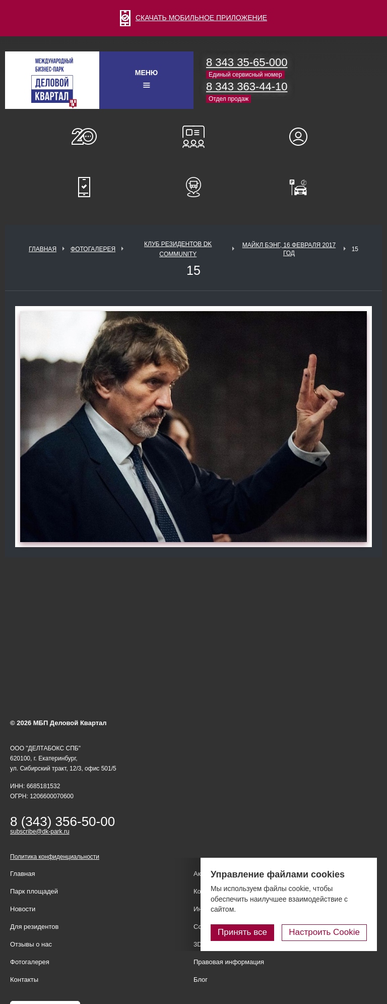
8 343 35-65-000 (246, 62)
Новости (22, 909)
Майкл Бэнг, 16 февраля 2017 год (289, 249)
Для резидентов (302, 136)
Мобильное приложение (84, 187)
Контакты (24, 979)
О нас (84, 136)
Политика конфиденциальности (54, 856)
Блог (201, 979)
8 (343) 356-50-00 (62, 821)
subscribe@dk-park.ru (40, 831)
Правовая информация (229, 962)
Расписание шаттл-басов (193, 187)
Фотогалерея (93, 249)
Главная (42, 249)
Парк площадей (34, 891)
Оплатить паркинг (302, 187)
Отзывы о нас (31, 944)
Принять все (242, 932)
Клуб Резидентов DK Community (178, 249)
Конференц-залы (193, 136)
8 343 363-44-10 (246, 86)
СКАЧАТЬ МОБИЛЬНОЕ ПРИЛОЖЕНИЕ (193, 18)
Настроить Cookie (324, 932)
